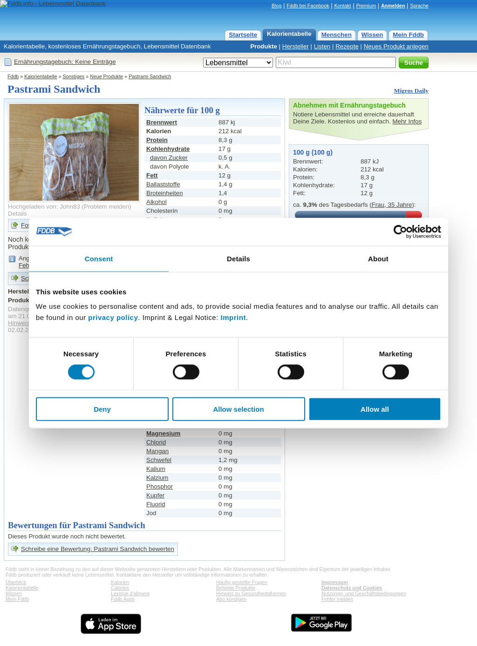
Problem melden (106, 206)
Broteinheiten (164, 193)
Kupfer (155, 495)
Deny (102, 409)
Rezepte (347, 46)
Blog (276, 5)
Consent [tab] (99, 258)
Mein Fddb (408, 34)
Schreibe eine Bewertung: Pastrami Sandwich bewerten (97, 548)
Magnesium (163, 433)
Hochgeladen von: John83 (44, 206)
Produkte (263, 46)
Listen (322, 46)
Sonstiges (74, 76)
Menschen (336, 34)
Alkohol (156, 201)
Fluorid (155, 504)
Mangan (157, 451)
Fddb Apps (123, 599)
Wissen (372, 34)
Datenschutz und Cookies (351, 588)
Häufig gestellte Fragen (241, 582)
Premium (366, 5)
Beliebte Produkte (235, 588)
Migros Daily (411, 90)
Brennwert (161, 122)
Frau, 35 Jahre (392, 204)
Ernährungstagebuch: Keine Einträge (65, 61)
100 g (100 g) (313, 152)
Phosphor (159, 486)
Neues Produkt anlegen (396, 46)
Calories (120, 588)
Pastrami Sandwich (150, 76)
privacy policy (113, 317)
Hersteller (295, 46)
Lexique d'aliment (130, 593)
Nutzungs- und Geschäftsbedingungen (363, 593)
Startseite (243, 34)
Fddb (13, 76)
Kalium (155, 468)
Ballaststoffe (163, 184)
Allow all (375, 409)
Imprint (233, 317)
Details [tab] (238, 258)
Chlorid (156, 442)
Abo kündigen (231, 599)
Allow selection (238, 409)
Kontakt (342, 5)
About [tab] (378, 258)
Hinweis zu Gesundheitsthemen (251, 593)
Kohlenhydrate (168, 148)
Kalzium (157, 477)
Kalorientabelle (289, 33)
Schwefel (158, 459)
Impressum (334, 582)
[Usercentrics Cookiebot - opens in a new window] (400, 231)
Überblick (16, 582)
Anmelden (393, 5)
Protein (157, 139)
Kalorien (120, 582)
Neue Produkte (106, 76)
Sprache (419, 5)
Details (17, 213)
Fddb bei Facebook (307, 5)
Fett (151, 175)
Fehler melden (337, 599)
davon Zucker (169, 157)
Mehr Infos (407, 121)
